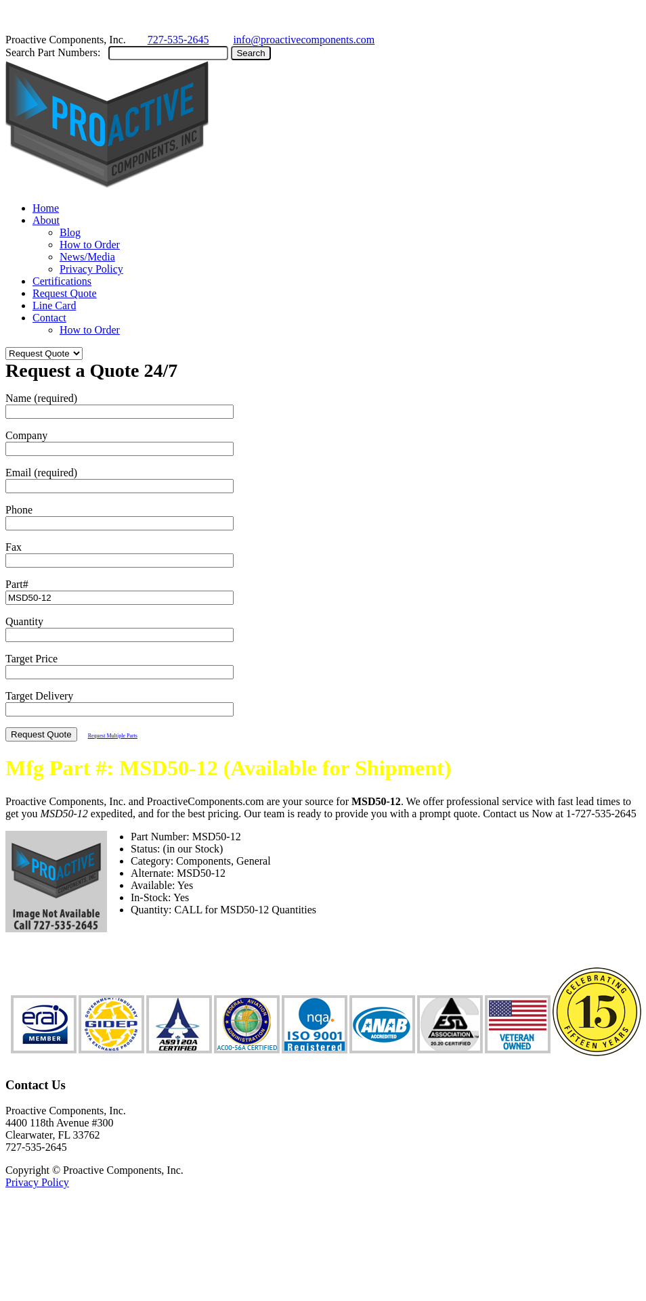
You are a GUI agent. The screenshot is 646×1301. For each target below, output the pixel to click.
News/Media (87, 257)
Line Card (54, 305)
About (46, 220)
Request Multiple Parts (112, 736)
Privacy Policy (91, 269)
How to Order (90, 244)
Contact (49, 317)
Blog (70, 232)
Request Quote (65, 293)
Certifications (62, 281)
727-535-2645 (178, 39)
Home (46, 208)
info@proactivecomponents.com (303, 39)
